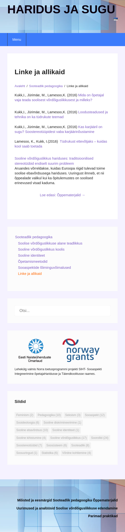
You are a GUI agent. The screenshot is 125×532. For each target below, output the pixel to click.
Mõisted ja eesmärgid (34, 500)
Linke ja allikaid (30, 274)
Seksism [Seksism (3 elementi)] (72, 415)
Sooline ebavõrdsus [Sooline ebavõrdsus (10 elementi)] (32, 430)
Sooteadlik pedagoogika (34, 237)
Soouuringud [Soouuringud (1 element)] (26, 453)
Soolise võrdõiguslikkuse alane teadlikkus (50, 243)
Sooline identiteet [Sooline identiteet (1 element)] (65, 430)
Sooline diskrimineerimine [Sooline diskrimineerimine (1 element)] (62, 422)
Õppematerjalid (105, 500)
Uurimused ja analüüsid (36, 508)
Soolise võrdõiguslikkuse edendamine (87, 508)
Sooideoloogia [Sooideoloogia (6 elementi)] (27, 422)
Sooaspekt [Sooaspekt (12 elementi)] (95, 415)
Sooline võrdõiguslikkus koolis (41, 249)
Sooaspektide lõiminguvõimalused (44, 268)
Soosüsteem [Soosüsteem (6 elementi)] (56, 445)
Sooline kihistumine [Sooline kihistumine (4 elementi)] (31, 438)
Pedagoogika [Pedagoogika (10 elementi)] (49, 415)
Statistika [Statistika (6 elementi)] (50, 453)
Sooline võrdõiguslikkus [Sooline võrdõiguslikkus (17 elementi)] (68, 438)
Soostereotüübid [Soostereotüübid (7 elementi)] (29, 445)
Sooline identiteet (31, 255)
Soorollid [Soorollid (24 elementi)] (99, 438)
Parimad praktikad (103, 516)
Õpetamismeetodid (32, 261)
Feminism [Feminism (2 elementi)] (24, 415)
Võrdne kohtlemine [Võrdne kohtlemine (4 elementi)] (76, 453)
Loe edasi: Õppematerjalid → (62, 195)
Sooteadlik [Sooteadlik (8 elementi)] (80, 445)
